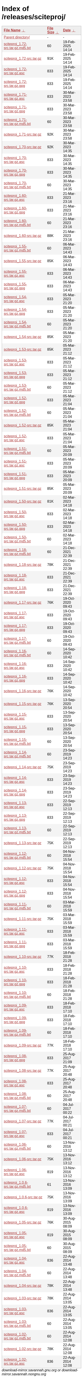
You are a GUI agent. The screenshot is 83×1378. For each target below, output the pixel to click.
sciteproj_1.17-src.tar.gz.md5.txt (17, 640)
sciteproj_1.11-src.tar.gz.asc (15, 931)
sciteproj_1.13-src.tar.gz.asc (15, 805)
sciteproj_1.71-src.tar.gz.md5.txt (17, 122)
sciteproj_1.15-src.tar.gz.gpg (15, 729)
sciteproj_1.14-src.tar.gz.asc (15, 780)
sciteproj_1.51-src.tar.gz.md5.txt (17, 451)
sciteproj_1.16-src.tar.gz (22, 691)
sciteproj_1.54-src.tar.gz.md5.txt (17, 324)
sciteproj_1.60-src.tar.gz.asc (15, 198)
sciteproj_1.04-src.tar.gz (22, 1286)
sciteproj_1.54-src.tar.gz (22, 337)
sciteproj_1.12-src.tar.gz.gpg (15, 893)
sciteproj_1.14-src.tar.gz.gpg (15, 792)
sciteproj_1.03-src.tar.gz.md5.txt (17, 1324)
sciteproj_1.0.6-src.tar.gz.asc (16, 1210)
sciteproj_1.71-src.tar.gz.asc (15, 96)
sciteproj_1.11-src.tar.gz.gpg (15, 944)
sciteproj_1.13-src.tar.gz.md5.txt (17, 830)
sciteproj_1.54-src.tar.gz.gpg (15, 311)
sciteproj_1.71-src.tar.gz (22, 134)
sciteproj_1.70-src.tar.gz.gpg (15, 172)
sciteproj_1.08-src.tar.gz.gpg (15, 1058)
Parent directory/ (17, 37)
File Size (50, 30)
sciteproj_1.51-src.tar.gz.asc (15, 463)
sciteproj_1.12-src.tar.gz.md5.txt (17, 855)
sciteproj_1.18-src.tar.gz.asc (15, 577)
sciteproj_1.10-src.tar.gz (22, 957)
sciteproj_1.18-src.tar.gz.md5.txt (17, 552)
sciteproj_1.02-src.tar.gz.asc (15, 1361)
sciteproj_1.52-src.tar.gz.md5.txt (17, 413)
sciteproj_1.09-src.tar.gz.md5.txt (17, 1032)
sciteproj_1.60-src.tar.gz (22, 236)
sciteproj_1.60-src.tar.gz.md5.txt (17, 223)
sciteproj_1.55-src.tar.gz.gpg (15, 286)
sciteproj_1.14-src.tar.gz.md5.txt (17, 754)
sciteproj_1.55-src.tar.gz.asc (15, 273)
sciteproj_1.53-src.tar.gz (22, 349)
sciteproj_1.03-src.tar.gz (22, 1298)
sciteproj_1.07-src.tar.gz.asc (15, 1134)
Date (67, 30)
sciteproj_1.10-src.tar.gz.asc (15, 969)
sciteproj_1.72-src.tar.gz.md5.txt (17, 46)
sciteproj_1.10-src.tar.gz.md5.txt (17, 995)
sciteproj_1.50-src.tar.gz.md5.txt (17, 539)
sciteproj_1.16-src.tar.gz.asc (15, 666)
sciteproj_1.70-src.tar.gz (22, 147)
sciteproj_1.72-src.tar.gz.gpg (15, 84)
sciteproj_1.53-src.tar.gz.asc (15, 362)
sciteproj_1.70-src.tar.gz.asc (15, 160)
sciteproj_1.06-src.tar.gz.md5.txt (17, 1146)
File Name (12, 30)
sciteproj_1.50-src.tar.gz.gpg (15, 526)
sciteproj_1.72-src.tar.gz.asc (15, 71)
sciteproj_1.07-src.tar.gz (22, 1121)
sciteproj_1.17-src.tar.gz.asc (15, 615)
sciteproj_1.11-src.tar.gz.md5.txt (17, 906)
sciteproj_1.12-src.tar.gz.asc (15, 881)
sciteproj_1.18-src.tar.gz (22, 565)
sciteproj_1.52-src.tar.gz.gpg (15, 400)
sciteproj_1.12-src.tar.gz (22, 868)
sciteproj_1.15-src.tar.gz (22, 704)
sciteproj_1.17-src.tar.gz (22, 602)
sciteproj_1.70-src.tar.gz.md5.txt (17, 185)
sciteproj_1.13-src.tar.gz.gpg (15, 817)
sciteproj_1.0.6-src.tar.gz (23, 1197)
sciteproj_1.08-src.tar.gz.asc (15, 1083)
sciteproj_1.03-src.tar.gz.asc (15, 1311)
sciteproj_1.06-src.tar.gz (22, 1159)
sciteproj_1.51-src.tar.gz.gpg (15, 476)
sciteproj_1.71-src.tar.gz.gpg (15, 109)
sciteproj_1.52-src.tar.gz (22, 425)
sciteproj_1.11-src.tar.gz (22, 919)
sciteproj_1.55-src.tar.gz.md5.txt (17, 248)
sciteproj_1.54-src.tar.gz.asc (15, 299)
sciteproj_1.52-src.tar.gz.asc (15, 438)
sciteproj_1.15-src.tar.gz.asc (15, 716)
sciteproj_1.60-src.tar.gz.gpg (15, 210)
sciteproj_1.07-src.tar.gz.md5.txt (17, 1109)
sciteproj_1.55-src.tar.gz (22, 261)
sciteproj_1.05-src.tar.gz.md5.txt (17, 1248)
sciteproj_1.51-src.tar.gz (22, 488)
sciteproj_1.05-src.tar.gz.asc (15, 1235)
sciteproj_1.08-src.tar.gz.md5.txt (17, 1096)
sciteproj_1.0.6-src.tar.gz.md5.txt (17, 1184)
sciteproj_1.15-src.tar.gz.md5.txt (17, 742)
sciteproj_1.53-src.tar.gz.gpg (15, 375)
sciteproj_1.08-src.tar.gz (22, 1070)
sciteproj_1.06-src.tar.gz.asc (15, 1172)
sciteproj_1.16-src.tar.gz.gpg (15, 678)
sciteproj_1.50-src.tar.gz (22, 501)
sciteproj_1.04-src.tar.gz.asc (15, 1260)
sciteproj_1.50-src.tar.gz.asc (15, 514)
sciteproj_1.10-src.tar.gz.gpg (15, 982)
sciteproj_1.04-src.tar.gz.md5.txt (17, 1273)
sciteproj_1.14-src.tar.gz (22, 767)
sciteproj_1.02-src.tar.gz (22, 1349)
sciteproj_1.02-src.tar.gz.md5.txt (17, 1336)
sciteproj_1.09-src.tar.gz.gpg (15, 1020)
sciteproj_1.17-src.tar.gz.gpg (15, 628)
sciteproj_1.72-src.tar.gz (22, 58)
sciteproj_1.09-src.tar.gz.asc (15, 1007)
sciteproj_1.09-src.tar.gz (22, 1045)
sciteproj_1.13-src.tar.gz (22, 843)
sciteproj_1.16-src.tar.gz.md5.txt (17, 653)
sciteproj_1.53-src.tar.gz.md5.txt (17, 387)
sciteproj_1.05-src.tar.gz (22, 1222)
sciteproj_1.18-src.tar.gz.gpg (15, 590)
